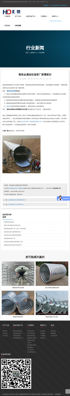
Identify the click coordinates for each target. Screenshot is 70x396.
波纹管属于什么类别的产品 (16, 204)
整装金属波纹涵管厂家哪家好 (15, 188)
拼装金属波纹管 (17, 333)
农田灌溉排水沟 (31, 352)
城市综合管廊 (31, 340)
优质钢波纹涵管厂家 (9, 238)
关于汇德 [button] (18, 16)
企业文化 (5, 333)
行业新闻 (41, 52)
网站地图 (57, 394)
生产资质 (5, 335)
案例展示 (53, 331)
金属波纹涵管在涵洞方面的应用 (13, 245)
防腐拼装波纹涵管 (9, 222)
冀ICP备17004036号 (48, 394)
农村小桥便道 (31, 333)
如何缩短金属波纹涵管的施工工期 (13, 241)
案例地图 (53, 333)
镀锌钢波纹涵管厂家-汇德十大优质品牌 (15, 228)
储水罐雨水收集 (31, 345)
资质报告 (42, 338)
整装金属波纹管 (17, 331)
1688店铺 (18, 25)
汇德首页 (7, 16)
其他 (52, 325)
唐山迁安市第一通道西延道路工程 (31, 121)
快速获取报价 (6, 354)
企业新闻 (42, 331)
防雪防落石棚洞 (31, 338)
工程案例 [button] (44, 16)
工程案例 (30, 325)
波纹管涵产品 (18, 325)
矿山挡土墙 (30, 349)
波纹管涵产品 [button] (31, 16)
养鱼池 (29, 342)
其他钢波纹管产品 (18, 338)
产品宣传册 (54, 335)
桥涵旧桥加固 (31, 335)
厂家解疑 (42, 335)
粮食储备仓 (30, 347)
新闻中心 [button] (55, 16)
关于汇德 (5, 325)
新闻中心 (33, 52)
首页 (27, 52)
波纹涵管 (9, 106)
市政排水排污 (31, 331)
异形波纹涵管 (17, 335)
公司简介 (5, 331)
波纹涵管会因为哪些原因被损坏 (13, 235)
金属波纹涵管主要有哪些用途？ (17, 200)
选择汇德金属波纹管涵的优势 (12, 225)
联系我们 (7, 25)
